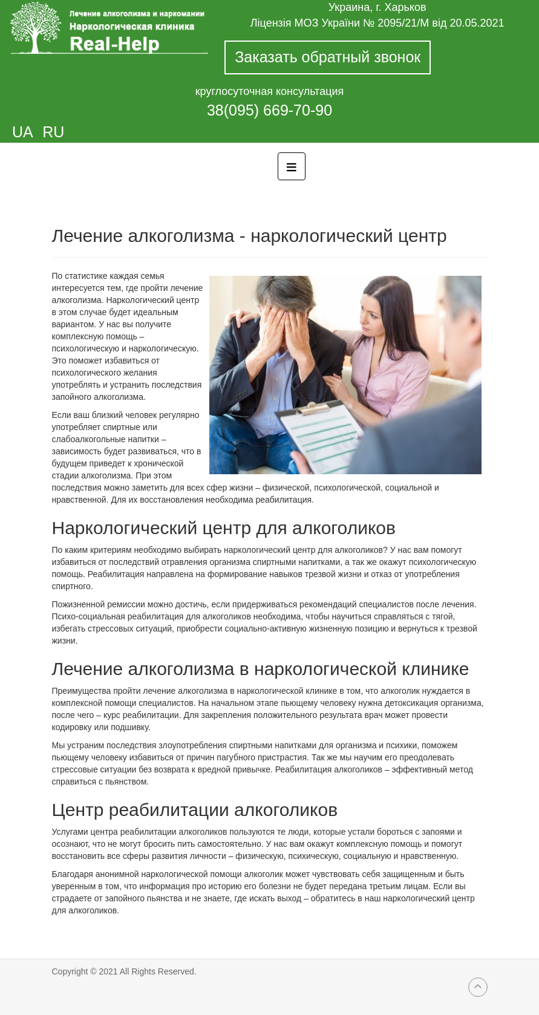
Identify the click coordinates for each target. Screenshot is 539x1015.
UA (24, 131)
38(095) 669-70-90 (269, 110)
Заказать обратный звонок (327, 56)
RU (53, 131)
